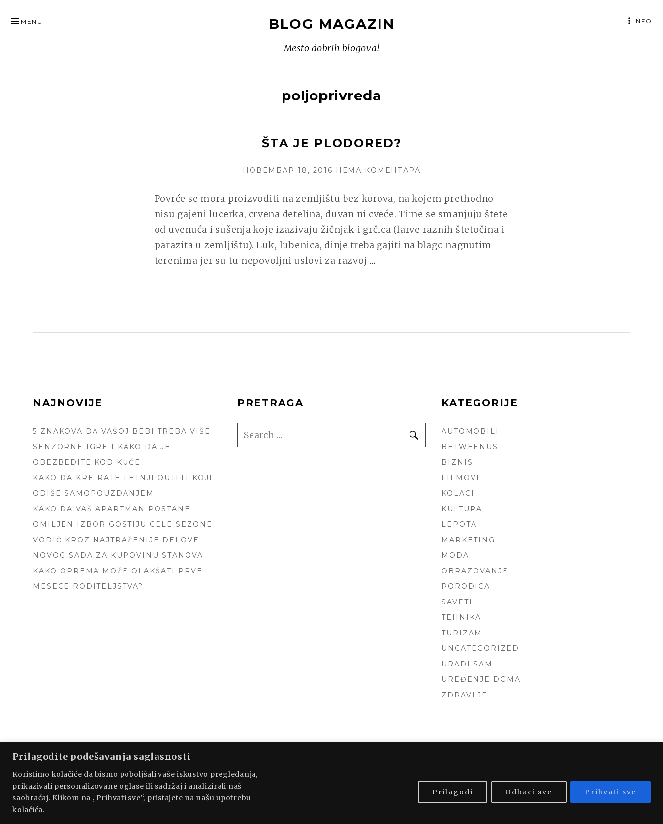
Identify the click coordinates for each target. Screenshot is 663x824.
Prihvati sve (610, 792)
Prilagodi (452, 792)
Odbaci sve (528, 792)
